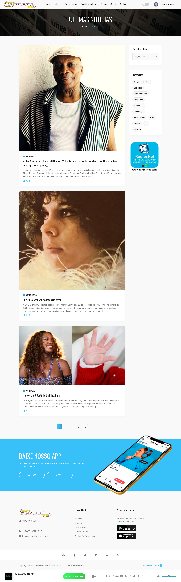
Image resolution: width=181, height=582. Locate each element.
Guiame (137, 129)
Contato (123, 4)
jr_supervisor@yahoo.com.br (33, 536)
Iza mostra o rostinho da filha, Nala (41, 395)
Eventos (78, 523)
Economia (138, 100)
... (15, 577)
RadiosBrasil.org (152, 565)
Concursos (139, 106)
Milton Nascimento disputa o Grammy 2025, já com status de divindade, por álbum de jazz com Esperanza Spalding (70, 163)
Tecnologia (138, 111)
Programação (71, 4)
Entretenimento (88, 4)
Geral (136, 82)
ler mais (26, 180)
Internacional (139, 117)
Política (146, 82)
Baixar (32, 475)
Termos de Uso (81, 532)
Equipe (104, 4)
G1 (146, 123)
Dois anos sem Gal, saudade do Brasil (42, 300)
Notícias (57, 4)
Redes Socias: (112, 576)
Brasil (152, 117)
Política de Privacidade (85, 536)
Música (137, 123)
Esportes (138, 88)
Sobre (113, 4)
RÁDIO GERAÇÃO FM (45, 565)
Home (47, 4)
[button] (94, 576)
